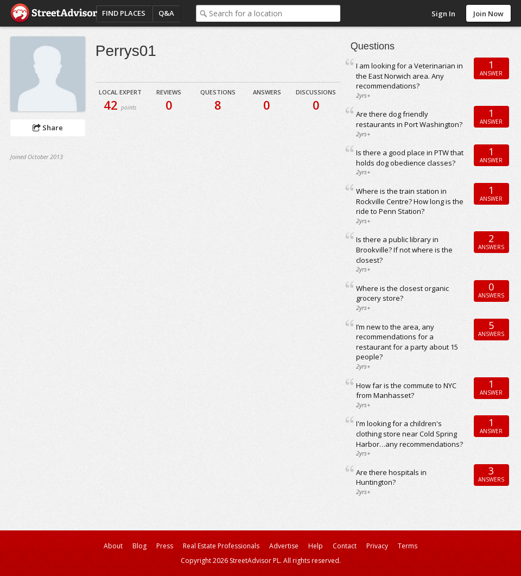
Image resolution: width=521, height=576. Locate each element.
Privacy (377, 545)
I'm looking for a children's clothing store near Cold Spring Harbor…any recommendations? (409, 433)
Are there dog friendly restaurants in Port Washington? (409, 119)
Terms (407, 545)
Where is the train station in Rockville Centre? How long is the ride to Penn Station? (409, 201)
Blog (139, 545)
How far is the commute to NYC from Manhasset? (406, 391)
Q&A (166, 13)
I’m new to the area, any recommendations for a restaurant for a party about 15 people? (407, 342)
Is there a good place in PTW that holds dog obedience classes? (409, 158)
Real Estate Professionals (221, 545)
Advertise (283, 545)
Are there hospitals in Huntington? (391, 477)
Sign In (443, 13)
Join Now (488, 13)
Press (164, 545)
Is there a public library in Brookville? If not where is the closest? (404, 249)
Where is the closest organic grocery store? (402, 293)
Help (315, 545)
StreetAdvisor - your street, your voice (53, 13)
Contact (345, 545)
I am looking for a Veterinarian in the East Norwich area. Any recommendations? (409, 76)
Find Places (123, 13)
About (113, 545)
